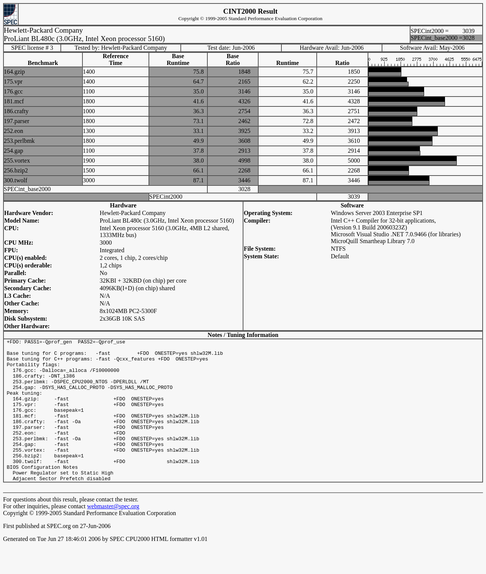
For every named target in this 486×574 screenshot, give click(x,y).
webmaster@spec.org (113, 534)
